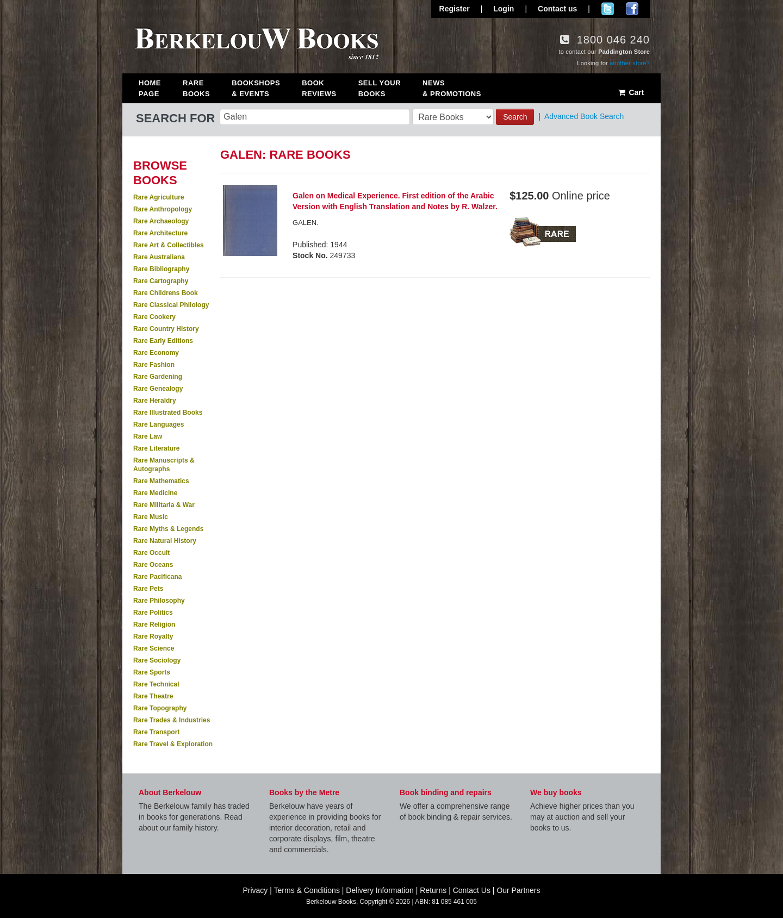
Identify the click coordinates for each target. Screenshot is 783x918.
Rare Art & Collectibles (168, 245)
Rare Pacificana (157, 576)
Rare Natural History (164, 541)
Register (454, 8)
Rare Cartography (160, 281)
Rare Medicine (155, 493)
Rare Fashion (154, 365)
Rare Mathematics (161, 481)
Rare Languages (158, 424)
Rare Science (153, 648)
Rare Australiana (159, 257)
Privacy (255, 890)
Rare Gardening (157, 376)
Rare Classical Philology (171, 305)
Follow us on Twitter (607, 8)
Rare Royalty (153, 636)
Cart (630, 92)
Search (515, 117)
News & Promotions (451, 88)
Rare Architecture (160, 233)
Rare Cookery (154, 317)
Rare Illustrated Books (167, 412)
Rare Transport (156, 732)
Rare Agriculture (158, 197)
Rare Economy (156, 353)
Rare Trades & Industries (171, 720)
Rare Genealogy (158, 388)
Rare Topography (160, 708)
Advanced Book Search (584, 116)
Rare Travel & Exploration (173, 744)
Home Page (150, 88)
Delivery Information (380, 890)
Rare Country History (166, 329)
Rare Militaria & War (164, 505)
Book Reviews (319, 88)
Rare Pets (148, 588)
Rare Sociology (157, 660)
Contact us (557, 8)
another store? (630, 63)
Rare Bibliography (161, 269)
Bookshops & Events (256, 88)
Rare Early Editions (163, 341)
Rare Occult (151, 553)
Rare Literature (156, 448)
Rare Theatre (153, 696)
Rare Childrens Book (165, 293)
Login (503, 8)
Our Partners (518, 890)
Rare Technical (156, 684)
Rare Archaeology (161, 221)
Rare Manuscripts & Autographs (164, 465)
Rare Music (150, 517)
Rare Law (147, 436)
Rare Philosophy (159, 600)
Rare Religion (154, 624)
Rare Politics (153, 612)
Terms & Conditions (307, 890)
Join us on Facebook (632, 8)
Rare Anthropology (162, 209)
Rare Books (196, 88)
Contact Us (471, 890)
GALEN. (306, 222)
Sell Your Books (379, 88)
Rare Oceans (153, 565)
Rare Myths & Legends (168, 529)
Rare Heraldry (154, 400)
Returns (433, 890)
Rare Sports (151, 672)
